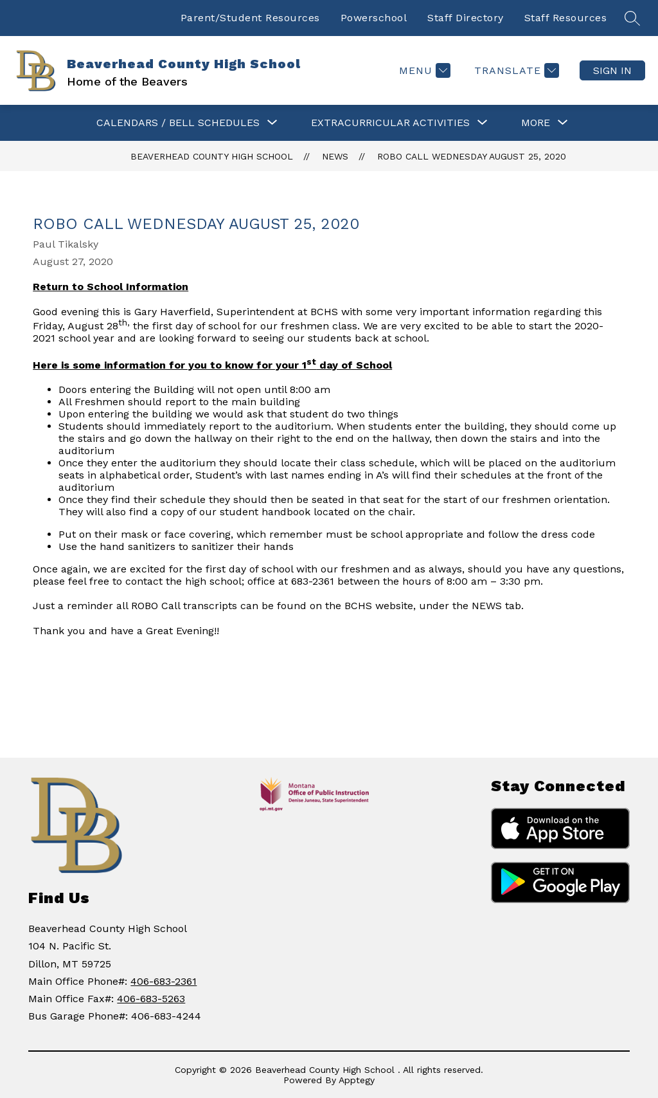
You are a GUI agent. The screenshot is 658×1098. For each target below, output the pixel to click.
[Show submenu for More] (535, 123)
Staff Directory (465, 18)
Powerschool (374, 18)
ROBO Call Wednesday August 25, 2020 (471, 156)
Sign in (612, 70)
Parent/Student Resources (250, 18)
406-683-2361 (163, 981)
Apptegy (357, 1080)
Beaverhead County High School (211, 156)
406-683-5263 (151, 999)
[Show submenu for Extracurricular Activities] (390, 123)
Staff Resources (565, 18)
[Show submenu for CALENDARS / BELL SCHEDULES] (178, 123)
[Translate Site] (515, 70)
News (335, 156)
